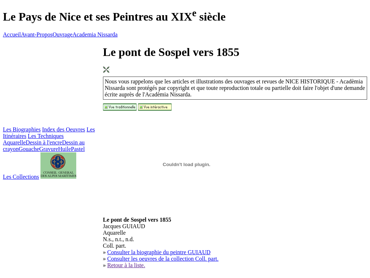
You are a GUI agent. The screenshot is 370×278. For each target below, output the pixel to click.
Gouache (29, 149)
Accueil (12, 34)
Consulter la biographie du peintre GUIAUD (159, 252)
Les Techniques (46, 136)
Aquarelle (14, 142)
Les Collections (21, 177)
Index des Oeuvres (63, 129)
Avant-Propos (37, 34)
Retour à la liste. (126, 265)
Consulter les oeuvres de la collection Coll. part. (163, 259)
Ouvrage (62, 34)
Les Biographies (21, 129)
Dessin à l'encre (44, 142)
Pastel (78, 149)
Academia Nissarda (95, 34)
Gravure (48, 149)
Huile (64, 149)
